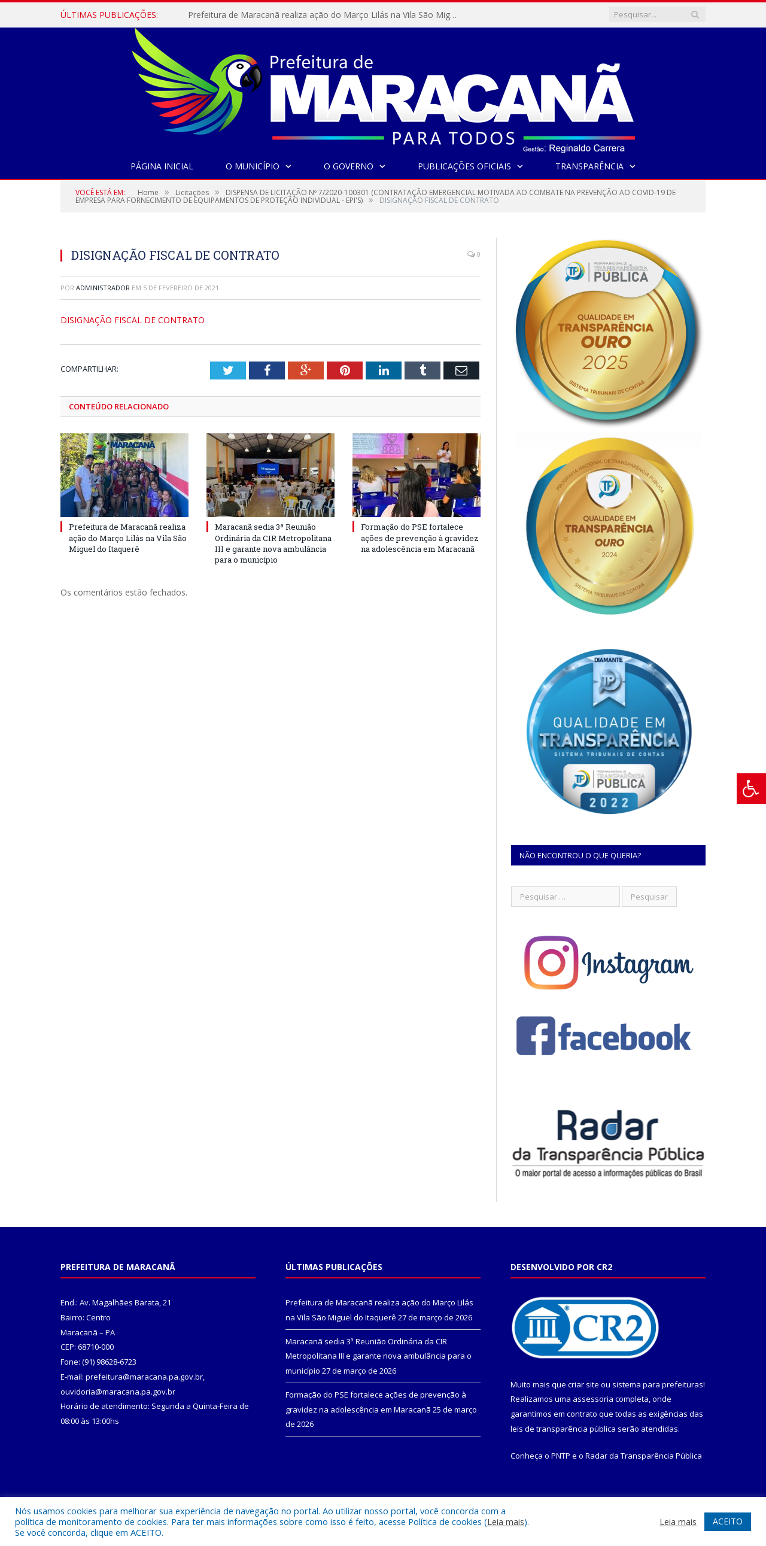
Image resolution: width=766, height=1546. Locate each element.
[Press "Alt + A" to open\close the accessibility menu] (751, 788)
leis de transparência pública (563, 1428)
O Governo (348, 166)
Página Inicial (161, 166)
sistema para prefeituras (657, 1384)
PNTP (560, 1455)
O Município (252, 166)
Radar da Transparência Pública (643, 1455)
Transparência (589, 166)
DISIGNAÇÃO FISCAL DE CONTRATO (132, 320)
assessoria (593, 1398)
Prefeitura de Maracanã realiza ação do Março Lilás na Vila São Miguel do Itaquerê (325, 15)
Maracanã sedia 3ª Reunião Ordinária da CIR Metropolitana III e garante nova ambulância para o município (273, 543)
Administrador (103, 287)
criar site (583, 1384)
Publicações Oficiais (464, 166)
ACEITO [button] (728, 1521)
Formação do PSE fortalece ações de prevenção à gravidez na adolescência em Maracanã (420, 537)
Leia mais (505, 1521)
